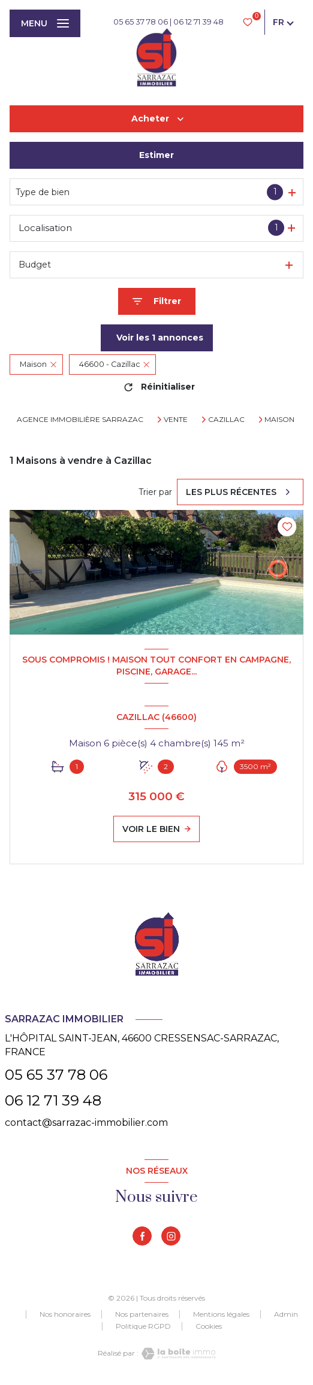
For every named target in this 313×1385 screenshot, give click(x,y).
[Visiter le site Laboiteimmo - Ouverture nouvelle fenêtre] (177, 1353)
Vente (176, 419)
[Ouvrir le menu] (45, 23)
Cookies (208, 1326)
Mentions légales (221, 1314)
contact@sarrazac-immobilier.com (86, 1122)
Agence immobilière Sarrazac (80, 419)
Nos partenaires (141, 1314)
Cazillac (226, 419)
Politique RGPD (143, 1326)
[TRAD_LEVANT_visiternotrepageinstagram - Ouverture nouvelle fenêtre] (170, 1236)
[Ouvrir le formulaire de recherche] (156, 301)
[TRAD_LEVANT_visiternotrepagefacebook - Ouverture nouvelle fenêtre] (142, 1236)
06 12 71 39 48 (198, 21)
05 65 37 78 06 (140, 21)
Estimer (156, 155)
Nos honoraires (65, 1314)
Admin (286, 1314)
